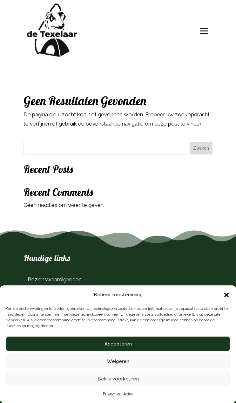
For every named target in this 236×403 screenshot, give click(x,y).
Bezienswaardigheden (55, 279)
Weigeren (118, 361)
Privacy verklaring (118, 393)
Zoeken (201, 148)
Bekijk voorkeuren (118, 379)
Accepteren (118, 344)
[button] (226, 295)
